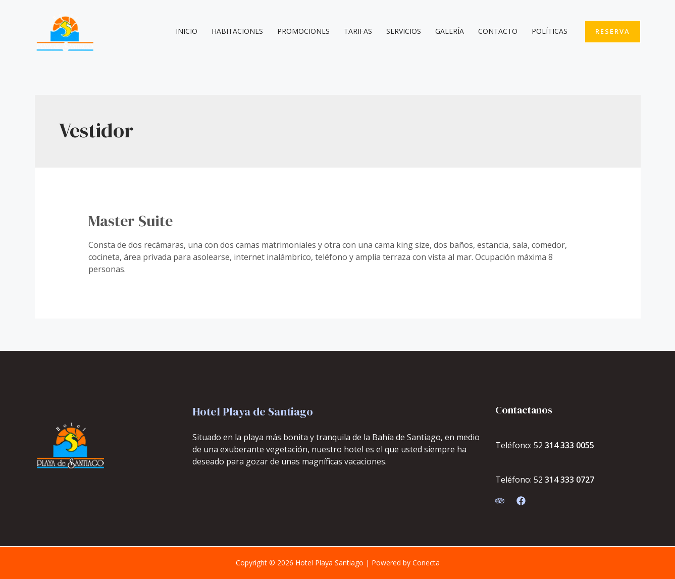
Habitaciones (237, 31)
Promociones (303, 31)
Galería (449, 31)
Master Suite (130, 220)
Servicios (403, 31)
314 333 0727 (569, 479)
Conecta (426, 562)
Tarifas (358, 31)
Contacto (497, 31)
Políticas (549, 31)
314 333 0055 (569, 445)
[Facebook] (521, 500)
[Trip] (499, 500)
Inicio (186, 31)
